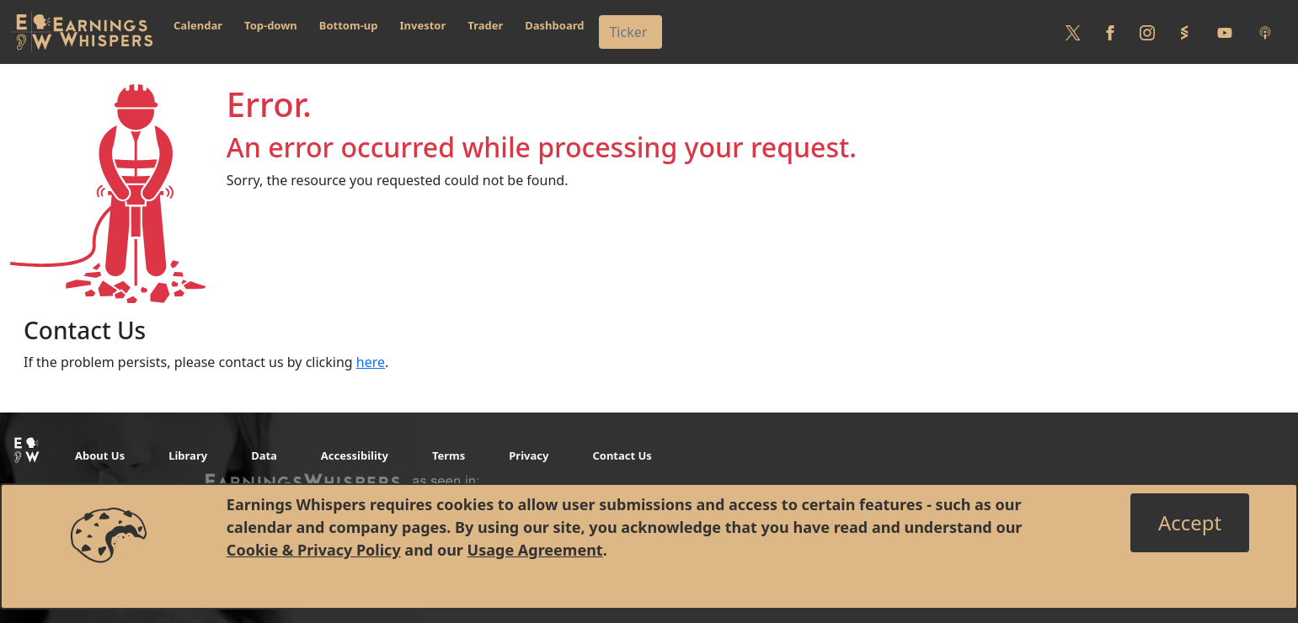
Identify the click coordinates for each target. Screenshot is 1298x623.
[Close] (1189, 522)
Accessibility (354, 455)
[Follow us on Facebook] (1110, 32)
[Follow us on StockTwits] (1184, 32)
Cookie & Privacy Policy (314, 550)
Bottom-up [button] (348, 25)
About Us (100, 455)
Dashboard (554, 25)
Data (264, 455)
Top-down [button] (270, 25)
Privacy (528, 455)
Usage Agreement (535, 550)
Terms (448, 455)
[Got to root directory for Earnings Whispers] (81, 32)
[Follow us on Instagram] (1147, 32)
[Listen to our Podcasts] (1265, 32)
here (370, 362)
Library (187, 455)
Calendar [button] (198, 25)
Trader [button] (485, 25)
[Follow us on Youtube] (1224, 32)
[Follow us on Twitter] (1073, 32)
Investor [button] (423, 25)
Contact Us (621, 455)
